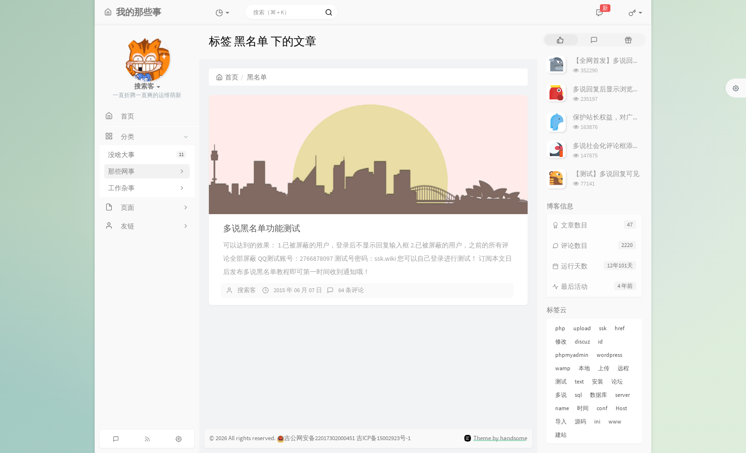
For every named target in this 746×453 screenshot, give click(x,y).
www (615, 421)
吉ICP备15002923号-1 (383, 438)
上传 (603, 368)
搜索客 (246, 290)
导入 (561, 421)
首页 (227, 77)
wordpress (609, 354)
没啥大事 (147, 154)
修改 (561, 341)
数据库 (598, 394)
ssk (603, 328)
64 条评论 (351, 290)
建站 (561, 434)
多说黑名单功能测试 (261, 228)
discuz (582, 341)
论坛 (617, 381)
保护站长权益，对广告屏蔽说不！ (623, 117)
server (622, 394)
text (579, 381)
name (562, 408)
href (620, 328)
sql (578, 394)
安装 (597, 381)
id (600, 341)
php (560, 328)
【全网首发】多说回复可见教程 (619, 60)
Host (621, 408)
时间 (583, 408)
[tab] (560, 39)
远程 (623, 368)
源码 (580, 421)
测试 (561, 381)
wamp (562, 368)
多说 (561, 394)
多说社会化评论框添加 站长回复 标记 (627, 145)
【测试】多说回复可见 (606, 173)
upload (582, 328)
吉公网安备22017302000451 (316, 438)
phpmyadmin (572, 354)
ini (597, 421)
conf (602, 408)
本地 (584, 368)
